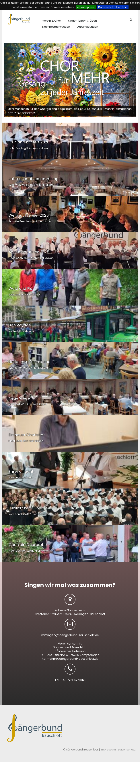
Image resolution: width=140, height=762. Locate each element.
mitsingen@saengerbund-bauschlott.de (70, 635)
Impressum (108, 749)
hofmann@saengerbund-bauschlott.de (70, 659)
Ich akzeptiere (86, 7)
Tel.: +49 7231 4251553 (70, 680)
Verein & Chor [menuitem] (51, 21)
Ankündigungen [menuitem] (87, 27)
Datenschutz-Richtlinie (112, 7)
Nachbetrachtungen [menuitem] (56, 27)
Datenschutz (127, 749)
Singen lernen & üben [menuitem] (82, 21)
